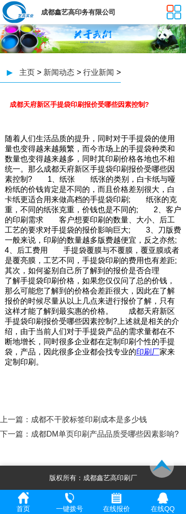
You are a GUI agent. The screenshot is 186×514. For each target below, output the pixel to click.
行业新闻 (98, 72)
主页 (27, 72)
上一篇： (15, 419)
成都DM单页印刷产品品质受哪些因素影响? (105, 434)
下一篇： (15, 434)
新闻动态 (58, 72)
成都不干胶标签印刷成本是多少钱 (89, 419)
